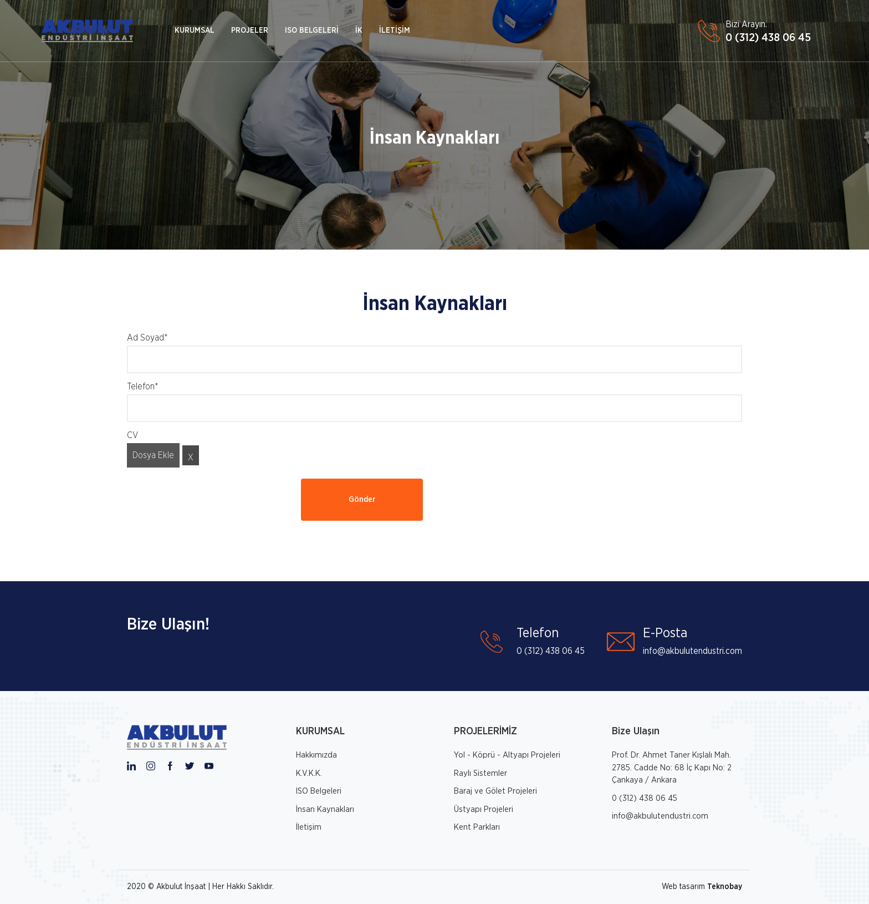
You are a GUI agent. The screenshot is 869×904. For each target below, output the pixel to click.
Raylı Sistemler (480, 773)
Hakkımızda (316, 755)
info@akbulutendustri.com (660, 816)
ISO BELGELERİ (312, 30)
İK (358, 30)
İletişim (308, 827)
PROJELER (249, 30)
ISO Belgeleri (318, 791)
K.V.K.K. (309, 773)
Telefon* (142, 386)
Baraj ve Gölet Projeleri (495, 791)
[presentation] (211, 500)
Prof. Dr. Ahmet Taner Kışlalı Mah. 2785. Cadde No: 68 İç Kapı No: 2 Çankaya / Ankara (672, 767)
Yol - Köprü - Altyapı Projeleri (507, 755)
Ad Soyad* (147, 337)
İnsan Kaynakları (435, 138)
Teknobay (724, 887)
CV (132, 435)
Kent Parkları (477, 827)
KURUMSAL (194, 30)
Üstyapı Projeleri (483, 809)
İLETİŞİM (394, 30)
